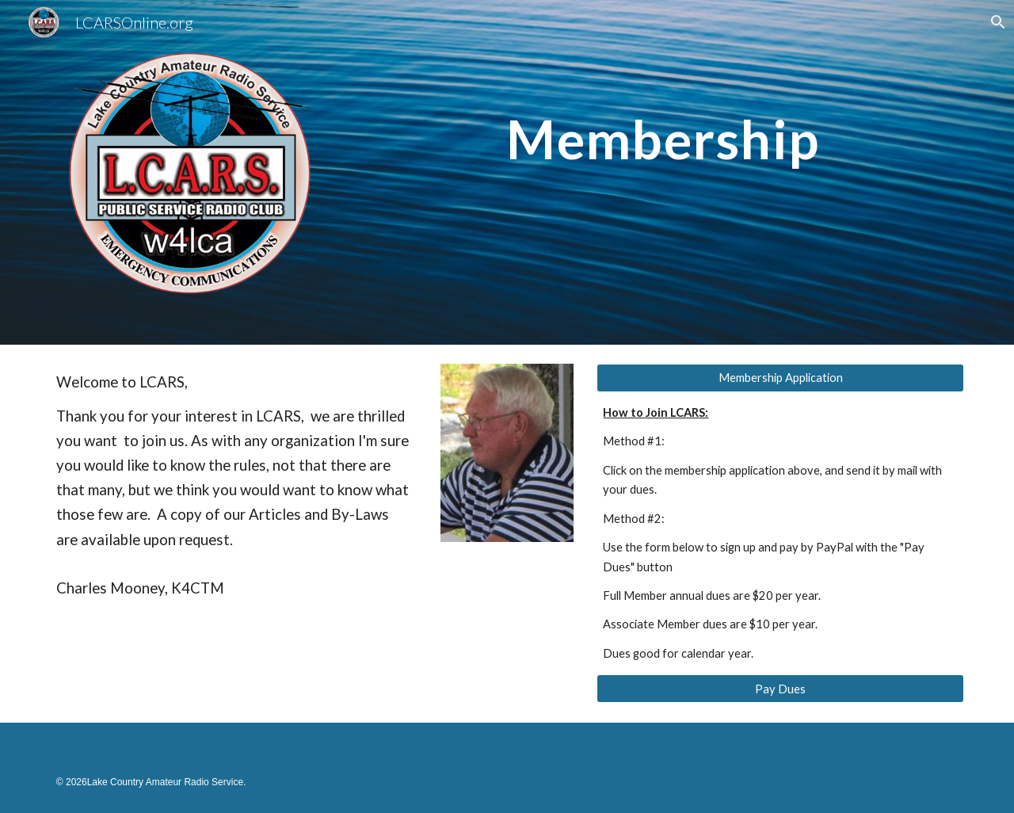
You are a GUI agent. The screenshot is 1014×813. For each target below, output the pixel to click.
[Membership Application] (780, 378)
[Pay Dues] (780, 688)
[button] (995, 22)
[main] (663, 111)
